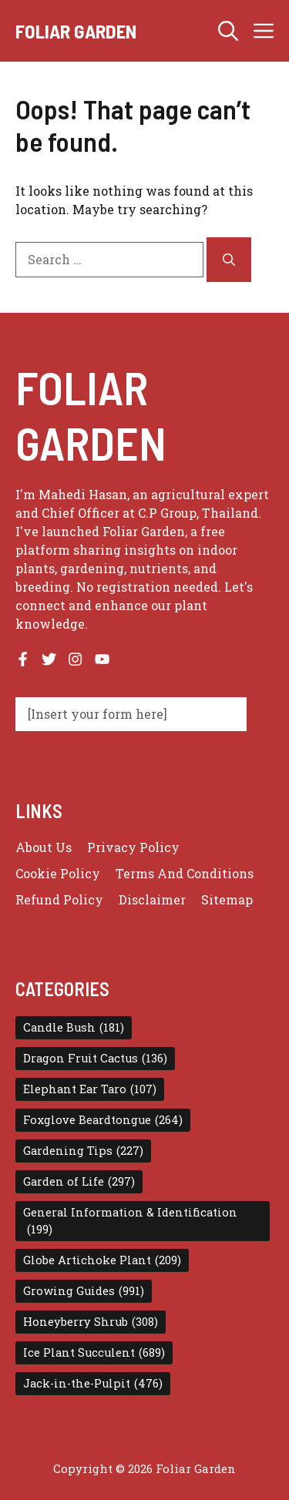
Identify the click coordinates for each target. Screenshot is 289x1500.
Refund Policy (59, 899)
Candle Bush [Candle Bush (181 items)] (73, 1027)
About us (43, 847)
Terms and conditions (185, 873)
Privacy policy (133, 847)
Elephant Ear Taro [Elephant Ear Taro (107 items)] (89, 1089)
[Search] (229, 259)
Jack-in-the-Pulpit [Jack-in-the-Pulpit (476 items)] (93, 1383)
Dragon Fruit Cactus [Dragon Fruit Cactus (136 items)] (95, 1058)
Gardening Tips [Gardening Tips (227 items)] (83, 1151)
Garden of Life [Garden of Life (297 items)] (79, 1181)
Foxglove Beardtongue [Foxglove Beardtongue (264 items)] (103, 1120)
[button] (228, 31)
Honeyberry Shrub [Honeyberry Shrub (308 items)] (90, 1322)
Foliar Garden (75, 30)
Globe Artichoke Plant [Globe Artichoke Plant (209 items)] (102, 1260)
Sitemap (227, 899)
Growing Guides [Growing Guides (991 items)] (83, 1291)
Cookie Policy (57, 873)
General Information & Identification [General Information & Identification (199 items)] (130, 1221)
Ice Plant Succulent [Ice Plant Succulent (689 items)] (94, 1352)
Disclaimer (152, 899)
